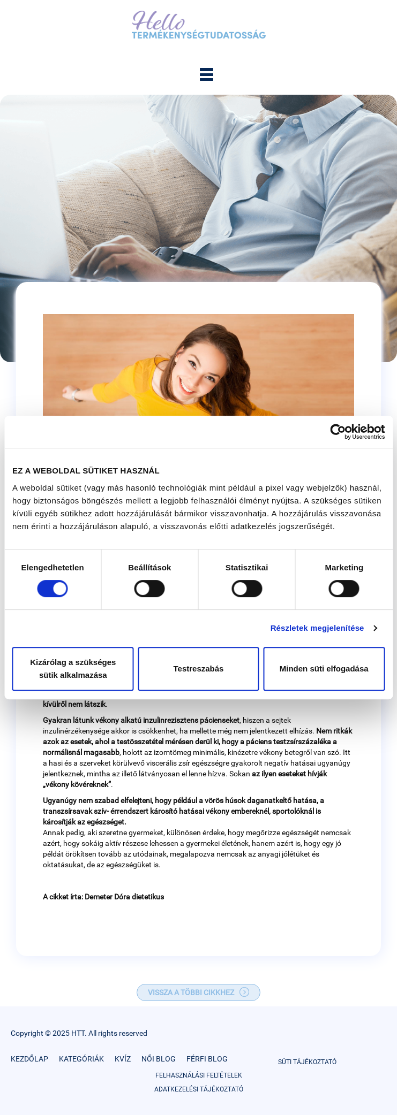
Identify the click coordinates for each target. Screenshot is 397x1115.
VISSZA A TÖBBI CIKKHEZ (191, 992)
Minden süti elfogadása (324, 668)
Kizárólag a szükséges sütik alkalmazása (73, 668)
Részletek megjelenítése (317, 627)
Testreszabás (199, 668)
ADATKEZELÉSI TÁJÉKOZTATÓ (198, 1089)
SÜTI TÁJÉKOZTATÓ (307, 1062)
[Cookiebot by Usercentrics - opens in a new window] (338, 432)
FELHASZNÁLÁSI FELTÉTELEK (198, 1075)
